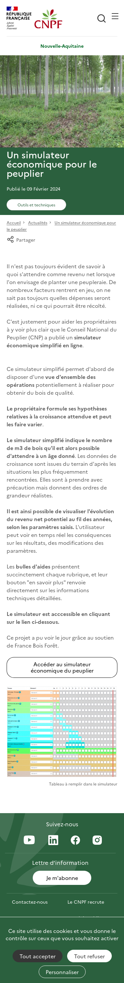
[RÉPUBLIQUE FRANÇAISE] (20, 19)
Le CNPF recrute (85, 901)
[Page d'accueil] (48, 19)
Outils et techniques (36, 204)
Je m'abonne (62, 877)
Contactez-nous (30, 901)
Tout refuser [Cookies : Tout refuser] (89, 956)
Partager (21, 240)
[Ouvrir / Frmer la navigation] (115, 16)
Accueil (14, 223)
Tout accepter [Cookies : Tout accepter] (38, 956)
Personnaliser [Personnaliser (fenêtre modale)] (62, 971)
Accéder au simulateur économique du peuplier (62, 667)
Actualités (37, 223)
